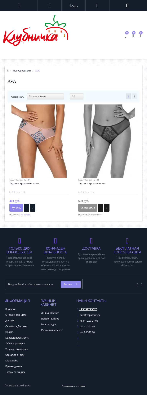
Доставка (10, 320)
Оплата (9, 332)
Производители (13, 366)
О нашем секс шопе (16, 315)
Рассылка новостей (51, 330)
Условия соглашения (16, 349)
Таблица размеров (15, 343)
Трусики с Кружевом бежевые (24, 183)
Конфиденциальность (17, 337)
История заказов (50, 318)
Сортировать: (17, 97)
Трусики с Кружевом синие (91, 183)
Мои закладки (48, 324)
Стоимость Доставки (16, 326)
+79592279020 (87, 309)
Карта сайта (11, 360)
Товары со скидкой (15, 372)
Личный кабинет (50, 313)
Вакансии (10, 309)
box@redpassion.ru (88, 315)
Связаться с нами (14, 355)
